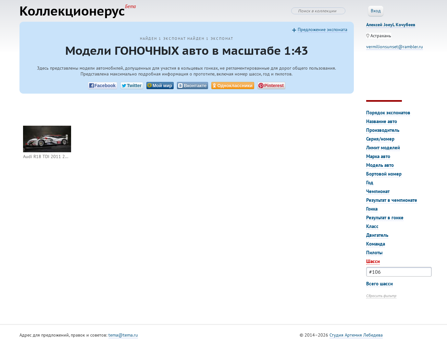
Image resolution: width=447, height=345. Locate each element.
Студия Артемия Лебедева (356, 335)
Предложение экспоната (322, 29)
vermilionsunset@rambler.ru (394, 47)
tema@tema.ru (123, 335)
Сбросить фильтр (381, 295)
